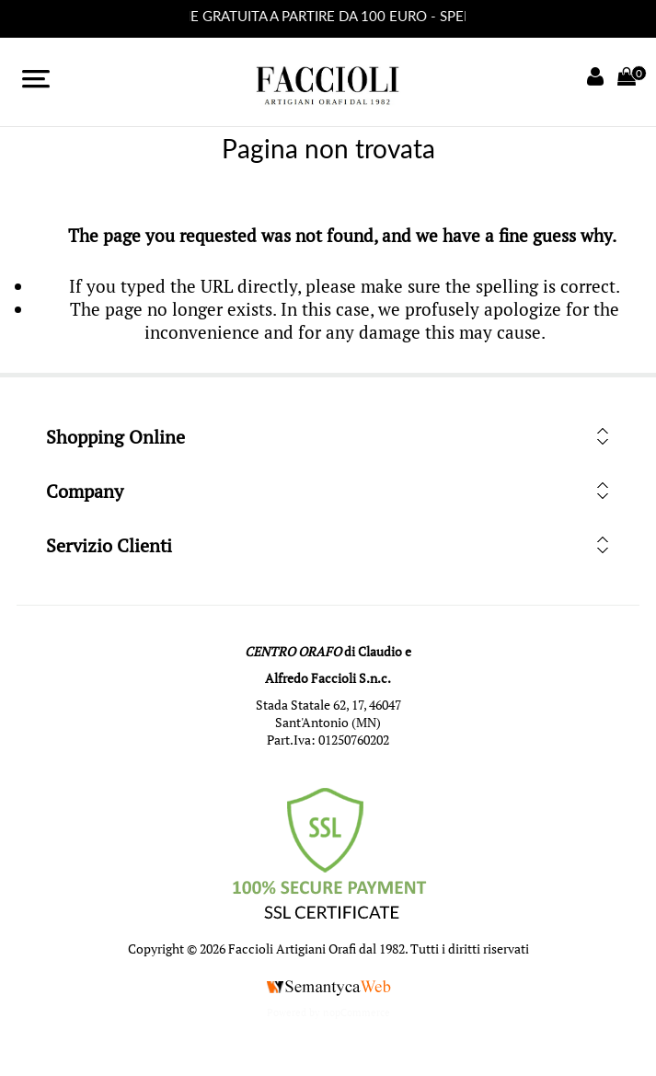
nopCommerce (356, 1012)
